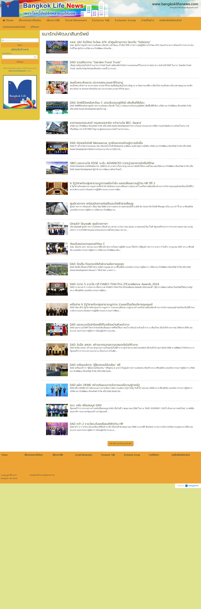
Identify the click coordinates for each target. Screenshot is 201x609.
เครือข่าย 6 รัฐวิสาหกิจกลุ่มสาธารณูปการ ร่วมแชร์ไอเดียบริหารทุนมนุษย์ (111, 304)
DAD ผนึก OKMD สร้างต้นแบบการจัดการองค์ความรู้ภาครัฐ (105, 385)
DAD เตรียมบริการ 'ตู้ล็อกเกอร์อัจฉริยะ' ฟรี (95, 365)
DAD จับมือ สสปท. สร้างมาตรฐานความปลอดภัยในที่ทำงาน (104, 345)
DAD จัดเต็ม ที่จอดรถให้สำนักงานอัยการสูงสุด (97, 264)
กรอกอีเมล (7, 53)
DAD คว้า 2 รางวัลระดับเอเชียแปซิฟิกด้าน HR (96, 442)
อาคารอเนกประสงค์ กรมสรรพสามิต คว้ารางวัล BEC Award (105, 123)
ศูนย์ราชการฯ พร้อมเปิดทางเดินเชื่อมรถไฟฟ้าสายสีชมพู (101, 203)
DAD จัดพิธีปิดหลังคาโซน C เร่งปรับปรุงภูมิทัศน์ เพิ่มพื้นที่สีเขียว (107, 103)
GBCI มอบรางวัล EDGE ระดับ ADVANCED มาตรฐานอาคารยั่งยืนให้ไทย (112, 163)
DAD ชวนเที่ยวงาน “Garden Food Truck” (95, 62)
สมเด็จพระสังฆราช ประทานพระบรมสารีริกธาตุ (96, 82)
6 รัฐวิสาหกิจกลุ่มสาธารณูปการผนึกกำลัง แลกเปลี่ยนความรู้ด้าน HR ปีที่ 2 (112, 183)
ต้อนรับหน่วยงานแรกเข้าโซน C (87, 244)
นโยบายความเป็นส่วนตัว (17, 71)
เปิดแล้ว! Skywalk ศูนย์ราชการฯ (89, 224)
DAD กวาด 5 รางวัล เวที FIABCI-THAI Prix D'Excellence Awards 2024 (114, 284)
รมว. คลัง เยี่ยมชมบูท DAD (86, 414)
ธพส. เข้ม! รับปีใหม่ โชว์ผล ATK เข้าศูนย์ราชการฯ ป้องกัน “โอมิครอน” (110, 42)
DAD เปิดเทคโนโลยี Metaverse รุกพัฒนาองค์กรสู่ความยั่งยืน (106, 143)
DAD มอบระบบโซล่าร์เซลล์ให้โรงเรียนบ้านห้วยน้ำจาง (99, 324)
